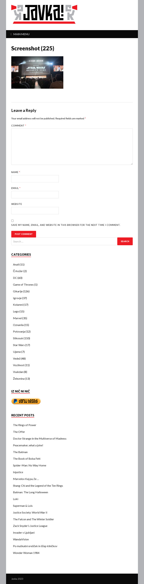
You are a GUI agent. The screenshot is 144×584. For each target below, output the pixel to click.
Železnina (18, 378)
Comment (18, 125)
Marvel (17, 318)
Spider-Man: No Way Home (29, 465)
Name (15, 172)
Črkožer (18, 271)
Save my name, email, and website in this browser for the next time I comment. (65, 225)
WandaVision (21, 539)
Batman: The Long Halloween (30, 492)
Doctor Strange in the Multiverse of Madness (39, 438)
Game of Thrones (23, 284)
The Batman (20, 452)
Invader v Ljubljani (24, 532)
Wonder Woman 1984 (26, 552)
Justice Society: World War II (30, 512)
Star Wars (19, 345)
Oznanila (18, 324)
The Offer (19, 431)
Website (16, 204)
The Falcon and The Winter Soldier (33, 519)
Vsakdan (18, 371)
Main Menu (21, 34)
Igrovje (17, 298)
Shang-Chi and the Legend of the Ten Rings (38, 485)
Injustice (18, 472)
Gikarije (18, 291)
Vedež (16, 358)
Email (15, 188)
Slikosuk (18, 338)
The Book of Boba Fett (26, 458)
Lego (16, 311)
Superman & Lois (23, 505)
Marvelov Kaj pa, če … (26, 478)
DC (15, 277)
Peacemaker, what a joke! (28, 445)
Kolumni (18, 304)
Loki (15, 499)
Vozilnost (18, 365)
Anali (16, 264)
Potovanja (19, 331)
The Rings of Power (24, 425)
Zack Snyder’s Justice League (30, 525)
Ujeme (17, 351)
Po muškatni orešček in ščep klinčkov (35, 546)
